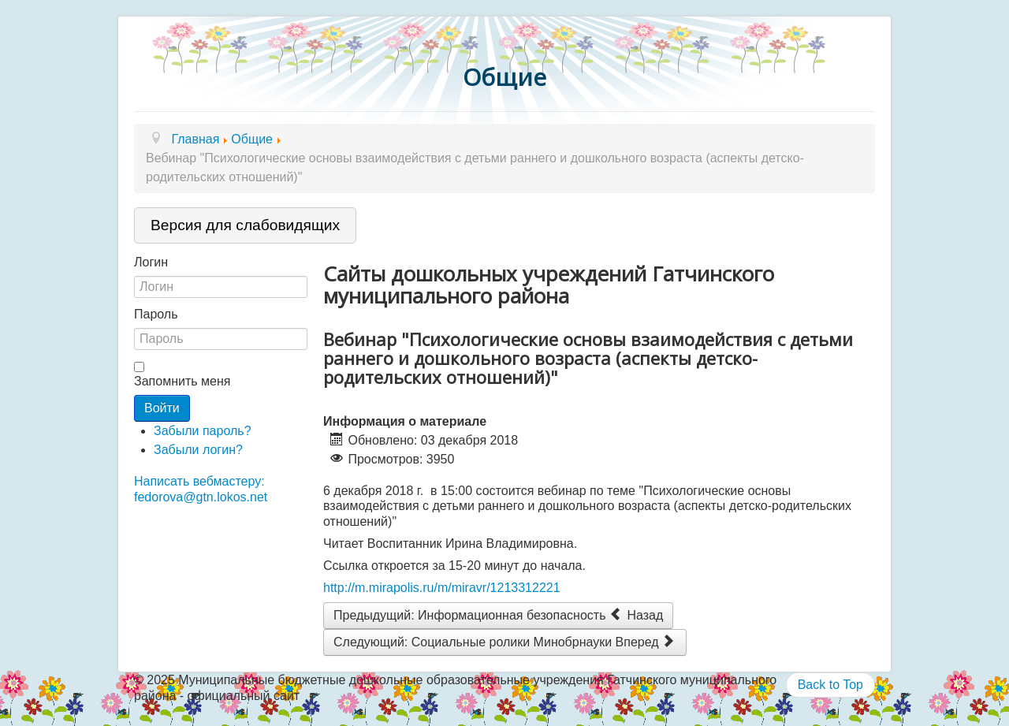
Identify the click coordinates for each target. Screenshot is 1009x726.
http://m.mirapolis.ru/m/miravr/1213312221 (441, 587)
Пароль (156, 314)
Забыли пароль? (202, 430)
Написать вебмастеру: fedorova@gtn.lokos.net (200, 489)
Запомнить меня (182, 381)
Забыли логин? (198, 449)
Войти (162, 408)
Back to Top (830, 684)
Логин (151, 262)
